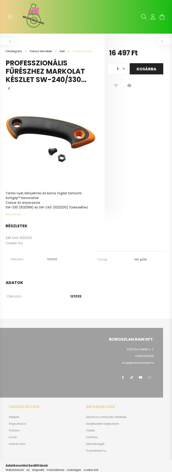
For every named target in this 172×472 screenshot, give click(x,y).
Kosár (13, 437)
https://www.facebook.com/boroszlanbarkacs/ (122, 377)
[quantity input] (117, 68)
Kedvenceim (17, 444)
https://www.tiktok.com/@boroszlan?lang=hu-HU (131, 377)
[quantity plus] (123, 68)
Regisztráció (17, 423)
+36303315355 (144, 356)
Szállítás (92, 437)
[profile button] (152, 16)
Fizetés (90, 430)
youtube (140, 377)
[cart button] (161, 16)
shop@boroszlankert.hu (138, 363)
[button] (115, 85)
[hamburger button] (10, 16)
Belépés (14, 417)
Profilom (14, 430)
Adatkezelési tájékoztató (102, 423)
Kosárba (146, 69)
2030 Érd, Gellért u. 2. (140, 349)
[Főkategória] (14, 51)
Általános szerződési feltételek (106, 417)
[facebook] (9, 88)
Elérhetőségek (95, 444)
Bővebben (13, 214)
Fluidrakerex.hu (96, 450)
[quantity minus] (111, 68)
